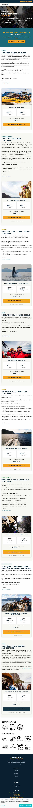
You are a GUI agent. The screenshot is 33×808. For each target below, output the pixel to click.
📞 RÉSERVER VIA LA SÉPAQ (16, 709)
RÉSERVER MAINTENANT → (16, 124)
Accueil (16, 770)
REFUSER (22, 805)
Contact (16, 777)
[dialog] (16, 803)
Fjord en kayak (17, 786)
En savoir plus (6, 82)
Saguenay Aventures (16, 784)
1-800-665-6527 (26, 668)
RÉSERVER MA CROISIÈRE (26, 1)
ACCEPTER (28, 805)
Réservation (16, 774)
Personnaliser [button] (3, 805)
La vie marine (16, 773)
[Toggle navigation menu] (31, 4)
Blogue (16, 776)
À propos (16, 771)
